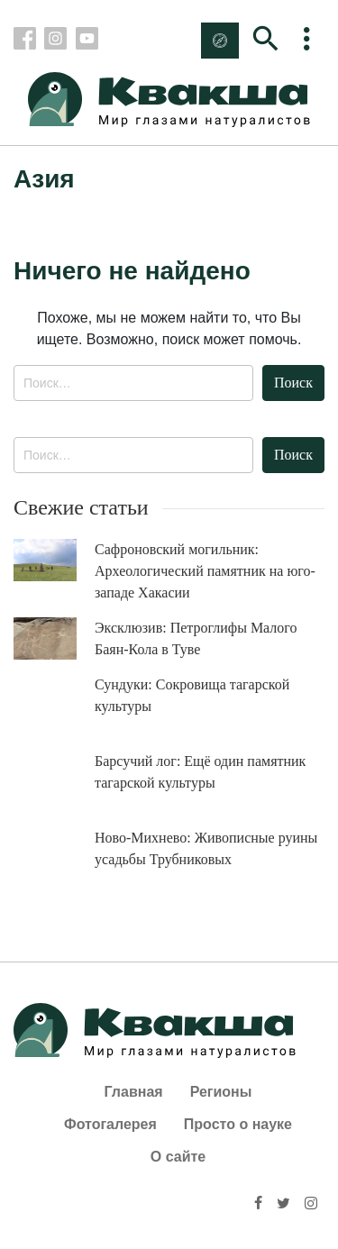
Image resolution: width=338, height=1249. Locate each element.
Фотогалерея (110, 1124)
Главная (134, 1091)
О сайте (178, 1156)
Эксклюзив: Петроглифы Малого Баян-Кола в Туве (196, 638)
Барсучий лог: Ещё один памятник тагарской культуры (200, 771)
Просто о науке (238, 1124)
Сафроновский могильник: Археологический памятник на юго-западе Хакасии (205, 571)
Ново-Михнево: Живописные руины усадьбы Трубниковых (206, 848)
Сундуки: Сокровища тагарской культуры (192, 695)
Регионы (221, 1091)
